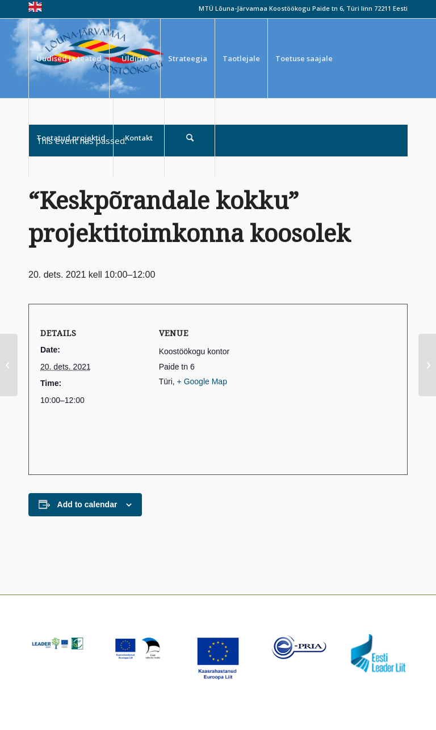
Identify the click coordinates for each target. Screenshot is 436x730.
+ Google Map (202, 381)
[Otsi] (189, 137)
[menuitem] (68, 58)
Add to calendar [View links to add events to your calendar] (87, 504)
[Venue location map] (329, 389)
